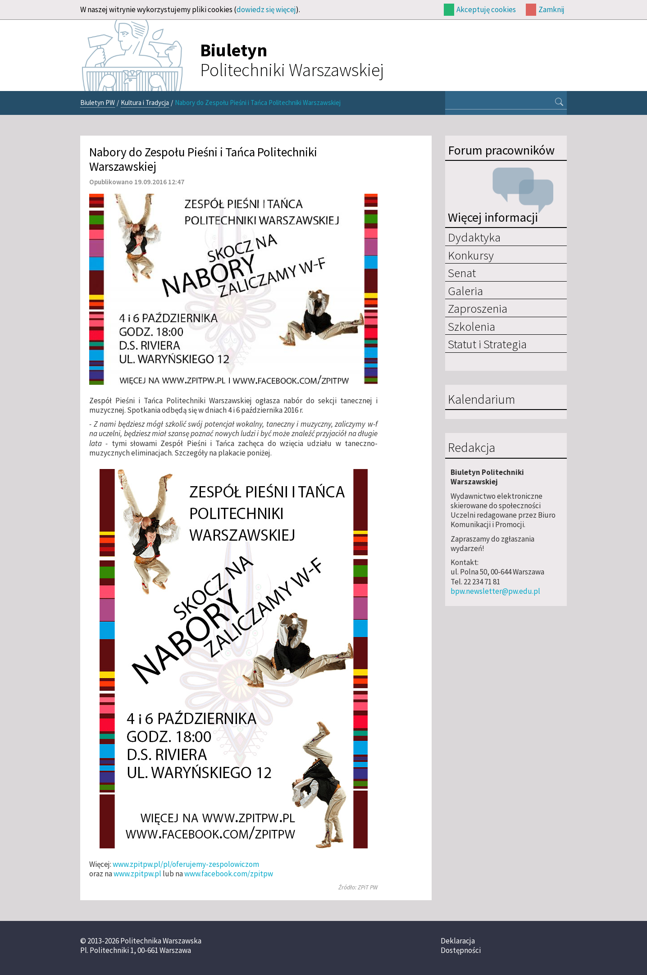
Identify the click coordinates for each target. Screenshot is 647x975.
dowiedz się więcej (266, 9)
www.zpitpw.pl (137, 874)
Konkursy (471, 255)
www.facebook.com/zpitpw (228, 874)
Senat (462, 273)
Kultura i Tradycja (145, 102)
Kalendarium (481, 399)
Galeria (465, 291)
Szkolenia (471, 326)
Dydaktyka (474, 237)
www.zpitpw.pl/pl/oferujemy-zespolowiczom (186, 864)
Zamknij (551, 9)
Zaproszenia (477, 308)
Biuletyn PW (97, 102)
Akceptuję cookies (486, 9)
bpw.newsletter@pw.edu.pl (495, 591)
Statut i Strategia (487, 344)
